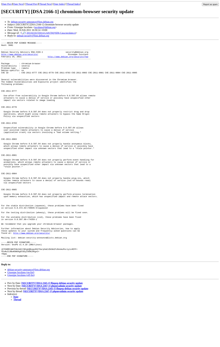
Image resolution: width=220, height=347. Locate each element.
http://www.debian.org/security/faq (68, 59)
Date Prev (7, 4)
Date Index (59, 4)
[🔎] (23, 33)
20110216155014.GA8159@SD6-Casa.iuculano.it (51, 33)
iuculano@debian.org (44, 27)
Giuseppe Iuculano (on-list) (20, 316)
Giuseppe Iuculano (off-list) (21, 318)
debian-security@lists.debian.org (33, 35)
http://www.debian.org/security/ (19, 57)
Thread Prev (32, 4)
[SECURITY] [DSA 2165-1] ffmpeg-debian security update (52, 326)
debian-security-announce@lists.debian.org (32, 21)
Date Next (18, 4)
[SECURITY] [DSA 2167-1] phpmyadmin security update (52, 329)
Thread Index (73, 4)
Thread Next (45, 4)
